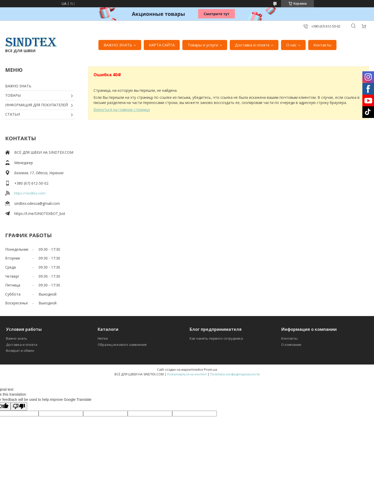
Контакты (322, 44)
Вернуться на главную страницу (122, 109)
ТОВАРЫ (13, 95)
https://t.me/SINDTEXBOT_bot (39, 213)
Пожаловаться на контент (187, 374)
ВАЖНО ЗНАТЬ (118, 44)
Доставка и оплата (252, 44)
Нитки (103, 338)
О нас (291, 44)
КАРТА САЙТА (162, 44)
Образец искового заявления (122, 344)
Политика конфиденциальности (235, 374)
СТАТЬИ (12, 114)
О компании (291, 344)
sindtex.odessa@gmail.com (37, 203)
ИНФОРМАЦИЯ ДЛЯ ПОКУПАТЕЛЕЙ (36, 104)
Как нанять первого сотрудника (216, 338)
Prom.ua (210, 369)
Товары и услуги (203, 44)
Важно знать (16, 338)
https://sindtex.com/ (30, 193)
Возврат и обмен (20, 350)
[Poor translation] (19, 406)
